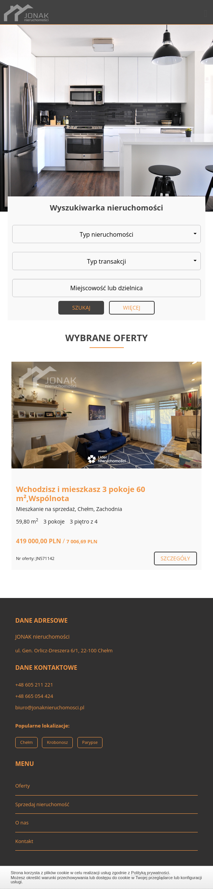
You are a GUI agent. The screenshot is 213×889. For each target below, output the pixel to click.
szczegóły (175, 558)
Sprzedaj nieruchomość (42, 804)
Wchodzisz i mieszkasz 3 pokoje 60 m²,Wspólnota (80, 493)
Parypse (90, 742)
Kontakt (24, 841)
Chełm (26, 742)
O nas (22, 822)
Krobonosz (57, 742)
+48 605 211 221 (34, 684)
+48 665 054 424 (34, 696)
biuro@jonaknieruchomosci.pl (49, 707)
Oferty (22, 785)
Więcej (132, 307)
